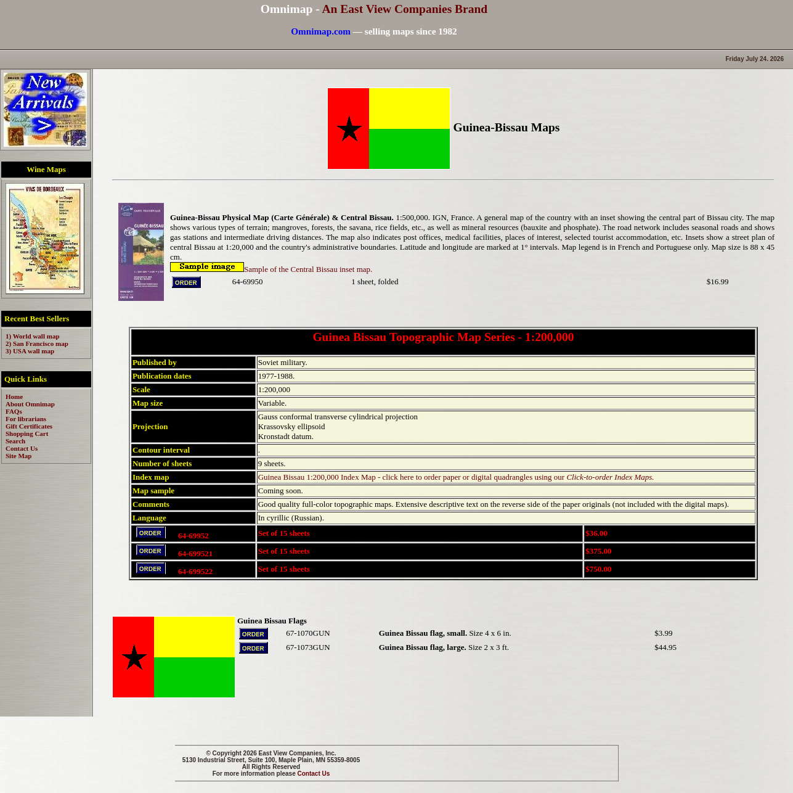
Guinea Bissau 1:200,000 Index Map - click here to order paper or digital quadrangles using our (456, 477)
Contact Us (314, 773)
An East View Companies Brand (404, 8)
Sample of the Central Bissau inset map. (271, 269)
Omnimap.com (321, 31)
